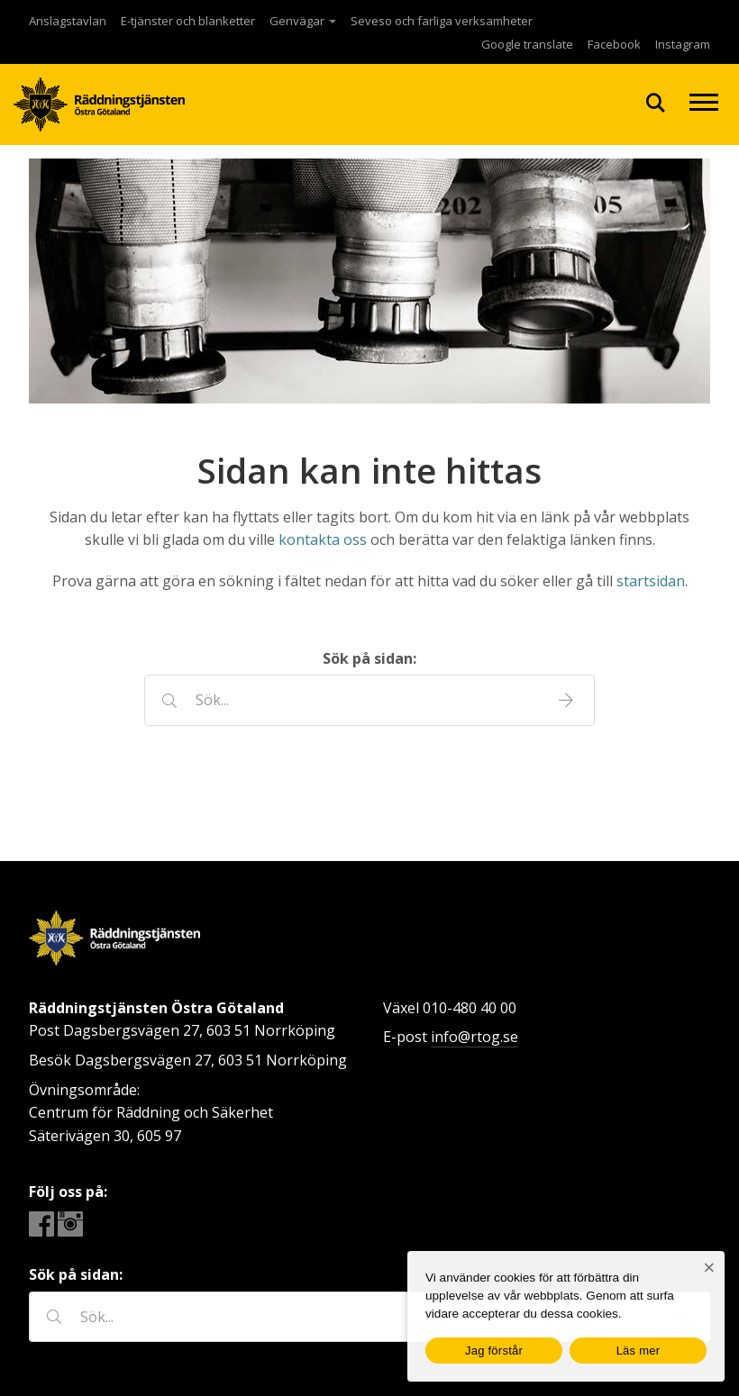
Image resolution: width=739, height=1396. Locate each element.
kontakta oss (322, 539)
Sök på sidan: (369, 658)
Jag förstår (494, 1350)
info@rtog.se (474, 1037)
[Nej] (708, 1267)
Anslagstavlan (67, 21)
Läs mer (638, 1350)
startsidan (650, 581)
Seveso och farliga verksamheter (442, 21)
